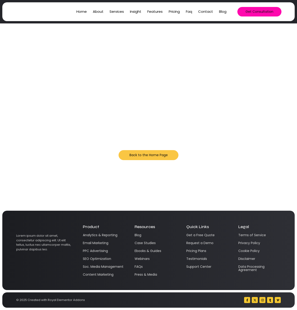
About (98, 11)
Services (117, 11)
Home (81, 11)
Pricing (174, 11)
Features (155, 11)
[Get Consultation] (259, 11)
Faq (189, 11)
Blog (222, 11)
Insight (135, 11)
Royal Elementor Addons (66, 300)
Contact (205, 11)
